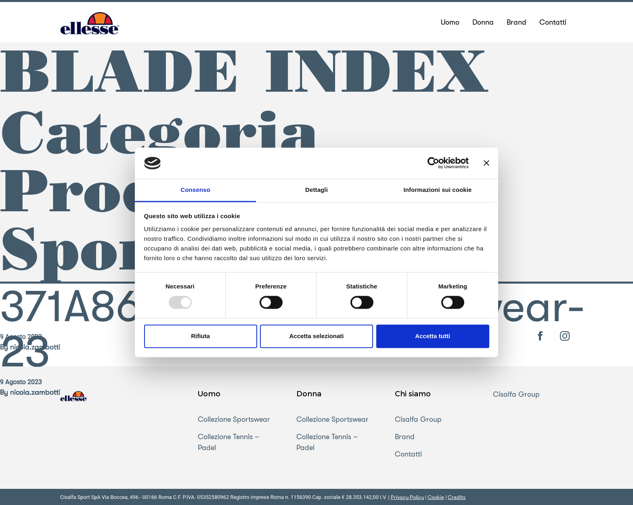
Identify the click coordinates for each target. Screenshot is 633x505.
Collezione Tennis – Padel (228, 442)
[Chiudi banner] (486, 163)
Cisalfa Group (418, 419)
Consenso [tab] (195, 189)
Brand (405, 437)
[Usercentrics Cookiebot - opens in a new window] (433, 163)
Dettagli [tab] (316, 189)
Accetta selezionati (316, 335)
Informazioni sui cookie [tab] (438, 189)
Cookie (436, 497)
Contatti (408, 454)
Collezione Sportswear (234, 419)
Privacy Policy (407, 497)
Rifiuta (200, 335)
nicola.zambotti (35, 392)
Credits (456, 497)
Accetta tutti (432, 335)
